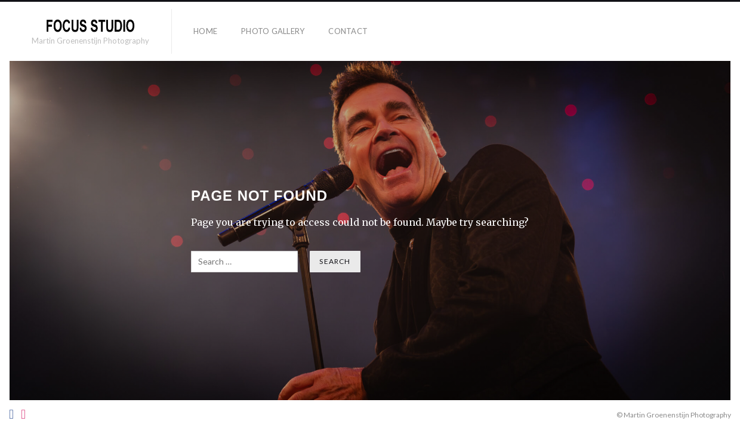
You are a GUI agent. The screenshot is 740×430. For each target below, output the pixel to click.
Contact (348, 31)
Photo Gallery (272, 31)
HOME (205, 31)
